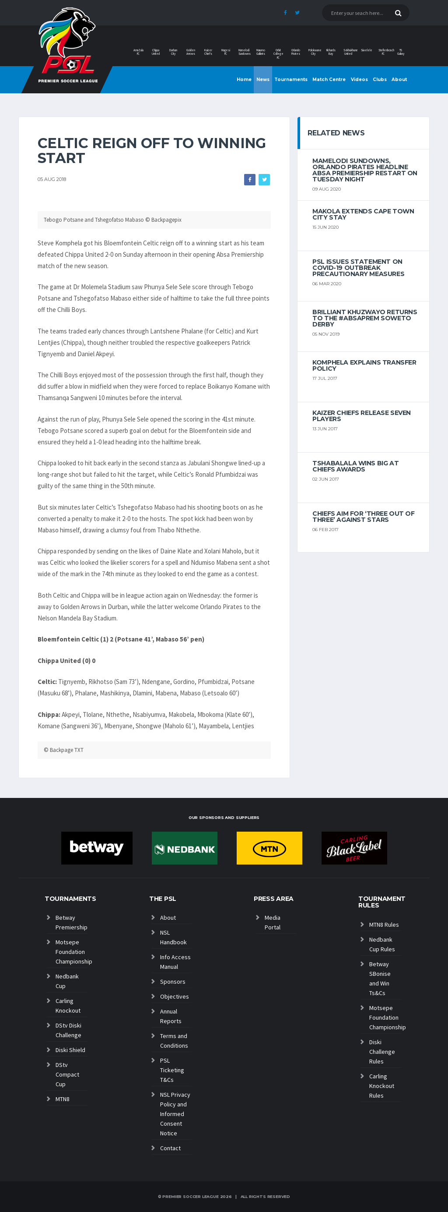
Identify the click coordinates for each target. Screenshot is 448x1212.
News (263, 79)
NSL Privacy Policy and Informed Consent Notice (175, 1114)
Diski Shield (70, 1050)
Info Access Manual (175, 962)
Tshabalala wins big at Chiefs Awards (355, 466)
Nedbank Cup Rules (382, 944)
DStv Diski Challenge (68, 1030)
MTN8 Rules (384, 924)
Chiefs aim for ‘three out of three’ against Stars (363, 517)
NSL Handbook (173, 937)
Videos (359, 79)
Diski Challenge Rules (382, 1051)
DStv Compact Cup (67, 1074)
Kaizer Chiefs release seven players (361, 416)
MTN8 (63, 1099)
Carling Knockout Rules (381, 1085)
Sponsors (173, 981)
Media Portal (272, 922)
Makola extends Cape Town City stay (363, 214)
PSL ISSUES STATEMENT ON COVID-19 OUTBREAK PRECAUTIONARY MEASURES (358, 268)
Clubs (380, 79)
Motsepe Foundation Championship (72, 951)
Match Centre (329, 79)
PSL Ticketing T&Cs (172, 1070)
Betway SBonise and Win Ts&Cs (380, 978)
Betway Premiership (72, 922)
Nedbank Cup (67, 981)
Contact (170, 1148)
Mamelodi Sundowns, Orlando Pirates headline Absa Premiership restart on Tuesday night (364, 170)
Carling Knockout (68, 1005)
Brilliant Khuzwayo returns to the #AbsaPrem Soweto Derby (364, 318)
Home (244, 79)
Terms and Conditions (174, 1040)
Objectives (174, 996)
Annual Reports (171, 1016)
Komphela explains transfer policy (364, 365)
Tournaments (291, 79)
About (399, 79)
